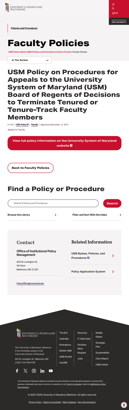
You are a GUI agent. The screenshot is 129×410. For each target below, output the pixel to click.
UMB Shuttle (65, 356)
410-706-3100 (28, 362)
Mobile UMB (65, 350)
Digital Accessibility (52, 402)
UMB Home (13, 52)
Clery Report (102, 358)
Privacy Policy (35, 402)
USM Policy (22, 124)
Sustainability (102, 352)
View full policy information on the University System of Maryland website (65, 143)
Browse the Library (19, 214)
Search (112, 203)
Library (59, 52)
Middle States (99, 334)
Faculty (67, 52)
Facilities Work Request (81, 348)
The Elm (63, 332)
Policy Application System (88, 271)
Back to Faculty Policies (30, 168)
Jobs (80, 358)
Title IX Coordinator (74, 384)
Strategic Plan (100, 344)
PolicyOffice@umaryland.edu (30, 283)
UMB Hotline (102, 364)
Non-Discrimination (87, 402)
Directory (82, 332)
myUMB (63, 362)
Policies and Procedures (24, 28)
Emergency (65, 344)
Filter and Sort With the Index (89, 214)
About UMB (25, 52)
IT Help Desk (83, 338)
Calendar (64, 338)
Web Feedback (69, 402)
